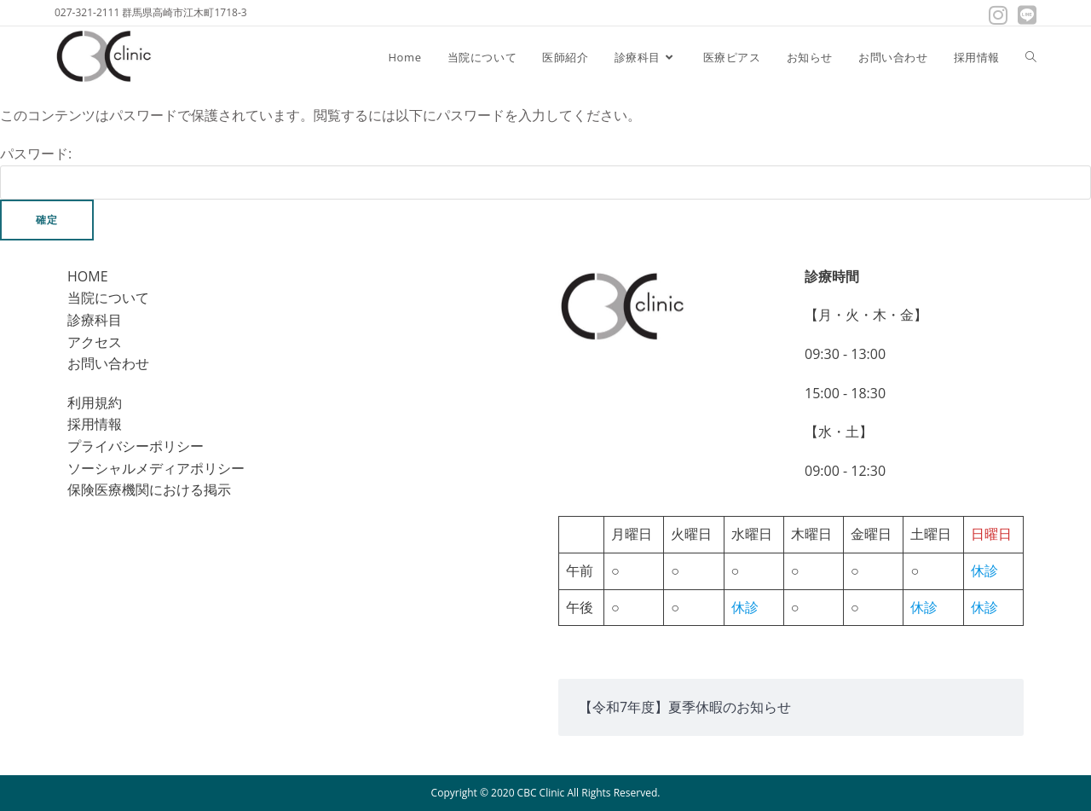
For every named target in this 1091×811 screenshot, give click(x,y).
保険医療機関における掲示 (149, 489)
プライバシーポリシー (135, 446)
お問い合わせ (108, 363)
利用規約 (94, 402)
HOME (87, 276)
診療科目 (94, 319)
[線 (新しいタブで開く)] (1024, 15)
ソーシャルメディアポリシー (156, 468)
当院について (108, 297)
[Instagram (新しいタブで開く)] (998, 15)
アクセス (94, 342)
